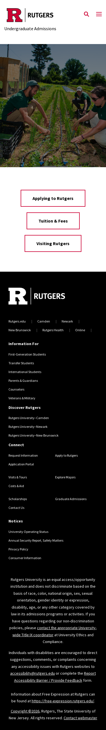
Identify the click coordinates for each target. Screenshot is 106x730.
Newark (67, 321)
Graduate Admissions (70, 499)
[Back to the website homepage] (30, 15)
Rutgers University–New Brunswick (33, 435)
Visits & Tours (17, 477)
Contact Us (16, 507)
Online (80, 330)
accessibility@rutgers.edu (32, 673)
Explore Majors (65, 477)
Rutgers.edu (17, 321)
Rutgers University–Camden (28, 418)
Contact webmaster (80, 717)
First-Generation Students (27, 354)
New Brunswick (19, 330)
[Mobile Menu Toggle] (99, 14)
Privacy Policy (18, 549)
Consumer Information (24, 558)
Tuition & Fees (53, 221)
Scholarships (17, 499)
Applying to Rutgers (53, 198)
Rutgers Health (53, 330)
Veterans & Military (21, 398)
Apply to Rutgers (66, 455)
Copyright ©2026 (25, 711)
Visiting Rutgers (53, 243)
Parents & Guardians (23, 380)
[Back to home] (46, 297)
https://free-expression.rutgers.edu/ (63, 700)
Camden (43, 321)
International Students (24, 372)
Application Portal (21, 464)
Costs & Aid (16, 486)
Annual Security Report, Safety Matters (35, 540)
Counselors (16, 389)
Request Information (23, 455)
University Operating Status (28, 531)
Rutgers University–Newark (27, 426)
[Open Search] (86, 14)
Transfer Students (21, 363)
